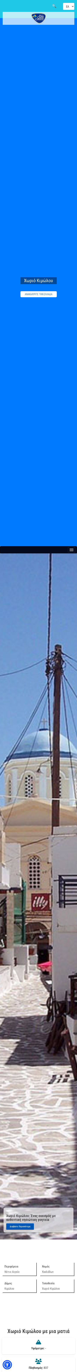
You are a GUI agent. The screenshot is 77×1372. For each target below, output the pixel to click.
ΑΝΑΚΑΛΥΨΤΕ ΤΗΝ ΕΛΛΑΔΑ (38, 294)
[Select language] (68, 6)
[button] (7, 1364)
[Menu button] (71, 550)
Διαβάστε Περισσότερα (20, 1226)
